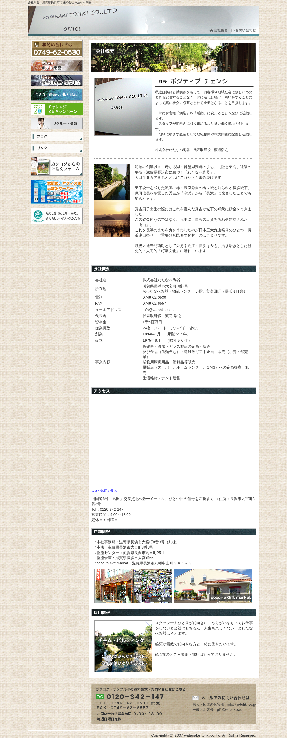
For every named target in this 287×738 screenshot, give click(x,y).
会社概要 (219, 30)
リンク (57, 148)
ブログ (57, 136)
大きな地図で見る (104, 490)
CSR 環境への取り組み (57, 95)
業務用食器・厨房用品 (57, 80)
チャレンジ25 (57, 109)
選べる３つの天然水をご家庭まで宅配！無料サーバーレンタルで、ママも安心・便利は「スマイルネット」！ (57, 192)
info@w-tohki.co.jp (241, 704)
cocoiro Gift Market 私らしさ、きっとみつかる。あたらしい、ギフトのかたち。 (57, 216)
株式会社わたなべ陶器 (80, 21)
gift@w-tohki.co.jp (230, 710)
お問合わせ (243, 30)
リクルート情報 (57, 123)
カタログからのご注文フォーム (57, 166)
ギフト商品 (57, 66)
